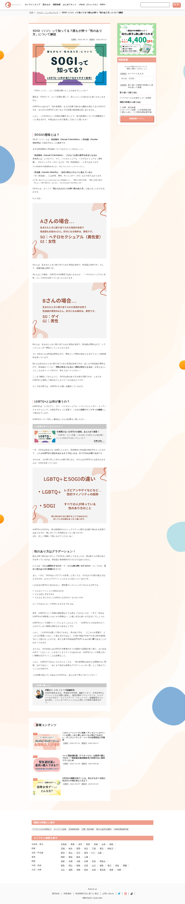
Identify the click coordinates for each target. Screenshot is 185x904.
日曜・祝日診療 (129, 107)
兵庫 (86, 861)
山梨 (100, 853)
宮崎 (78, 870)
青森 (72, 844)
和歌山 (102, 861)
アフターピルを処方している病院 (136, 98)
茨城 (63, 848)
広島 (86, 865)
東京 (102, 848)
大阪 (78, 861)
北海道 (64, 844)
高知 (117, 865)
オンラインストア (32, 5)
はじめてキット (69, 5)
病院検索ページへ (136, 119)
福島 (111, 844)
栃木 (71, 848)
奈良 (94, 861)
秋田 (88, 844)
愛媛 (125, 865)
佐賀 (94, 870)
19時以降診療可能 (144, 112)
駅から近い (127, 112)
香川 (109, 865)
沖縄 (119, 870)
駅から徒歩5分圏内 (104, 829)
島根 (78, 865)
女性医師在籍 (145, 110)
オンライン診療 (129, 110)
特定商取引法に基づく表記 (87, 893)
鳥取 (63, 865)
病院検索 (57, 5)
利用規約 (67, 893)
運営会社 (56, 893)
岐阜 (78, 857)
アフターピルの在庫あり (42, 829)
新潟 (63, 853)
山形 (103, 844)
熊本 (86, 870)
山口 (94, 865)
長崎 (111, 870)
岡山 (71, 865)
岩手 (80, 844)
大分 (63, 870)
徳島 (102, 865)
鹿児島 (102, 870)
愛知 (71, 857)
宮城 (96, 844)
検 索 (176, 4)
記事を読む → (99, 441)
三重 (86, 857)
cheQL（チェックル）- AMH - (92, 5)
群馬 (78, 848)
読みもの (46, 5)
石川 (78, 853)
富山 (71, 853)
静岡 (63, 857)
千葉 (94, 848)
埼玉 (86, 848)
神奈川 (110, 848)
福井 (86, 853)
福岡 (71, 870)
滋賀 (63, 861)
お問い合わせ (108, 893)
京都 (71, 861)
